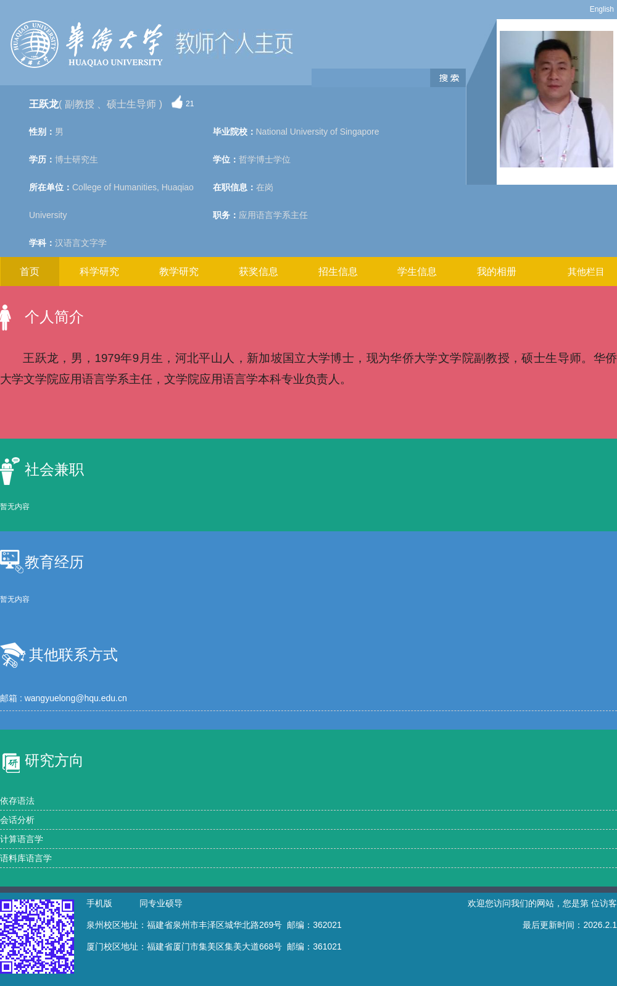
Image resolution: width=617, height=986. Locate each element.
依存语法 (17, 801)
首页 (29, 271)
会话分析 (17, 820)
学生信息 (417, 271)
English (602, 9)
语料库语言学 (26, 858)
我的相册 (496, 271)
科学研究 (99, 271)
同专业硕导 (161, 903)
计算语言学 (21, 839)
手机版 (99, 903)
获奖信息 (258, 271)
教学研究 (179, 271)
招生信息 (338, 271)
